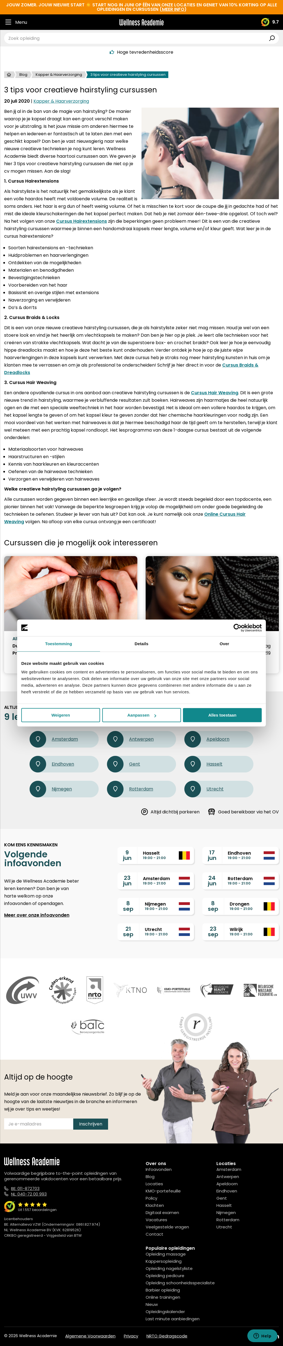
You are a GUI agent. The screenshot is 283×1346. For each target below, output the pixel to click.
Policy (151, 1198)
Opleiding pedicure (165, 1275)
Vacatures (156, 1220)
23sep (213, 931)
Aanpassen (141, 715)
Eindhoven (52, 764)
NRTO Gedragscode (166, 1336)
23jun (127, 880)
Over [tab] (224, 643)
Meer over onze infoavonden (36, 915)
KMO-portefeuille (163, 1191)
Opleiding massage (166, 1254)
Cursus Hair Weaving (214, 393)
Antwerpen (130, 739)
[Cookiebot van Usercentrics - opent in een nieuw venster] (237, 628)
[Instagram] (263, 1336)
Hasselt (203, 764)
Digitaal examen (162, 1212)
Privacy (131, 1336)
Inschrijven (90, 1124)
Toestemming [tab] (58, 643)
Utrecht (204, 789)
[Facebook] (251, 1336)
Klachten (155, 1205)
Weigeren (60, 715)
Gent (123, 764)
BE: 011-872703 (25, 1188)
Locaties (154, 1184)
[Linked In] (276, 1336)
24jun (212, 880)
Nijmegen (51, 789)
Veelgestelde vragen (167, 1227)
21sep (128, 931)
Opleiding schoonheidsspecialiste (180, 1283)
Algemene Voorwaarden (90, 1336)
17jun (212, 855)
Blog (23, 74)
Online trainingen (163, 1297)
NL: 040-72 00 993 (29, 1194)
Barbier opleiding (163, 1290)
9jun (127, 855)
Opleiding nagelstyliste (169, 1268)
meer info (173, 9)
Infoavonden (159, 1169)
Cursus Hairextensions (81, 221)
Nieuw (152, 1304)
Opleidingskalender (165, 1311)
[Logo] (141, 22)
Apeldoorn (206, 739)
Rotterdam (130, 789)
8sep (128, 906)
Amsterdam (54, 739)
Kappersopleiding (164, 1261)
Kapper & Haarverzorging (59, 74)
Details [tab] (141, 643)
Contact (154, 1234)
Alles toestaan (222, 715)
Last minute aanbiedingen (173, 1319)
